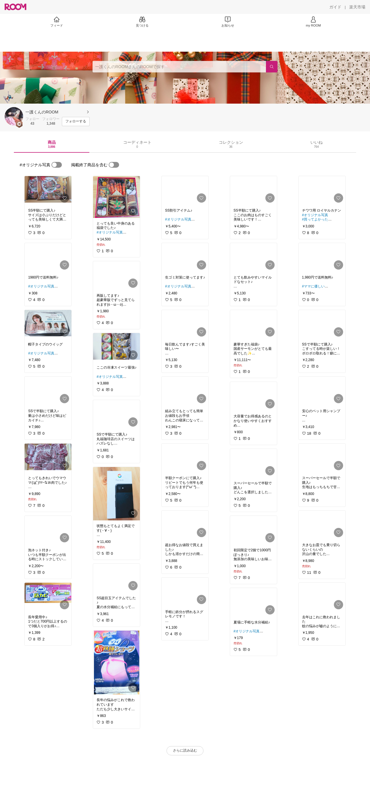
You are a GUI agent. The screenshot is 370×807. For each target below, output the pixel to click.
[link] (48, 190)
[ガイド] (335, 7)
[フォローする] (76, 121)
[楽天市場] (357, 7)
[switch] (56, 165)
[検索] (272, 66)
